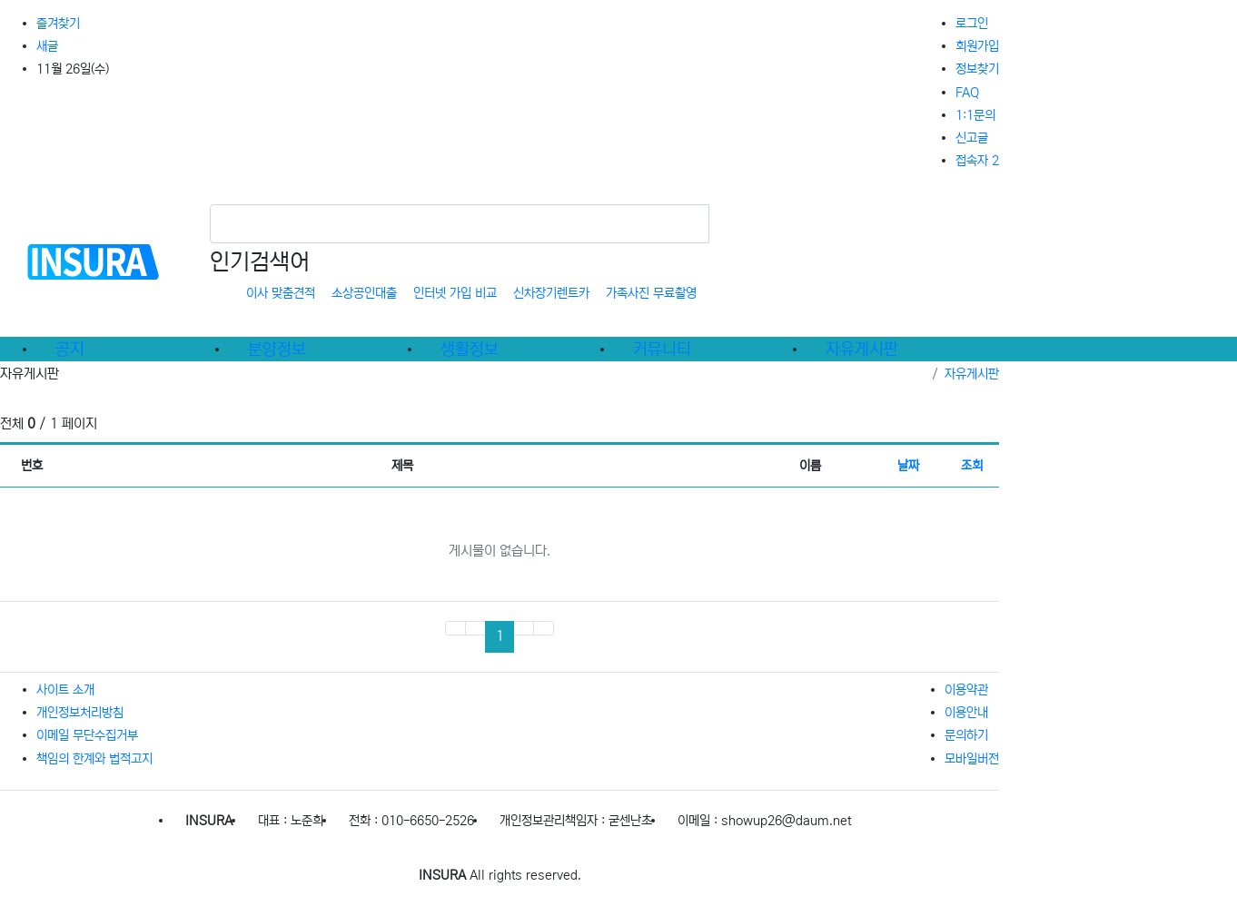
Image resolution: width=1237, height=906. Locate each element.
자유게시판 (972, 374)
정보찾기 (977, 69)
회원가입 (977, 46)
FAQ (967, 92)
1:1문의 (975, 115)
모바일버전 (972, 759)
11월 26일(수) (72, 69)
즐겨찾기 (58, 23)
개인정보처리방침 (80, 712)
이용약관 (966, 690)
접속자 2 (977, 160)
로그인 (971, 23)
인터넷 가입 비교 (455, 293)
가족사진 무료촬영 (651, 293)
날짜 (908, 465)
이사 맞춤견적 (280, 293)
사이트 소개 (65, 690)
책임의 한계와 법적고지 (94, 759)
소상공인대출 (364, 293)
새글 (47, 46)
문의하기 (966, 735)
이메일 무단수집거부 (87, 735)
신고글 (971, 138)
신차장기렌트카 (551, 293)
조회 (972, 465)
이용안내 (966, 712)
